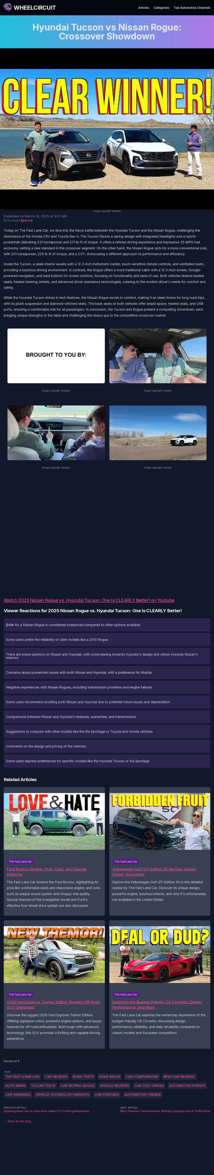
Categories (161, 8)
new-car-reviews (179, 1077)
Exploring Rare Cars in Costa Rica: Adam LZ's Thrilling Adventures (46, 1111)
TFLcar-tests (43, 1086)
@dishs (27, 220)
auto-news (15, 1086)
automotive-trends (142, 1095)
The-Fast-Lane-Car (22, 1077)
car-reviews (56, 1077)
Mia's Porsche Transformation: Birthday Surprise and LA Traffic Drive (165, 1111)
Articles (143, 8)
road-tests (83, 1077)
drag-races (109, 1077)
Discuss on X (12, 1061)
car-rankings (17, 1095)
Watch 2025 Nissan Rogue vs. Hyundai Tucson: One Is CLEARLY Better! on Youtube (89, 600)
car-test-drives (149, 1086)
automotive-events (187, 1086)
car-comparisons (142, 1077)
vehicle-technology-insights (62, 1095)
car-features (107, 1095)
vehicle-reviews (114, 1086)
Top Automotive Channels (192, 8)
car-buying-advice (78, 1086)
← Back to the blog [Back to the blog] (17, 1121)
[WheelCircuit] (29, 7)
